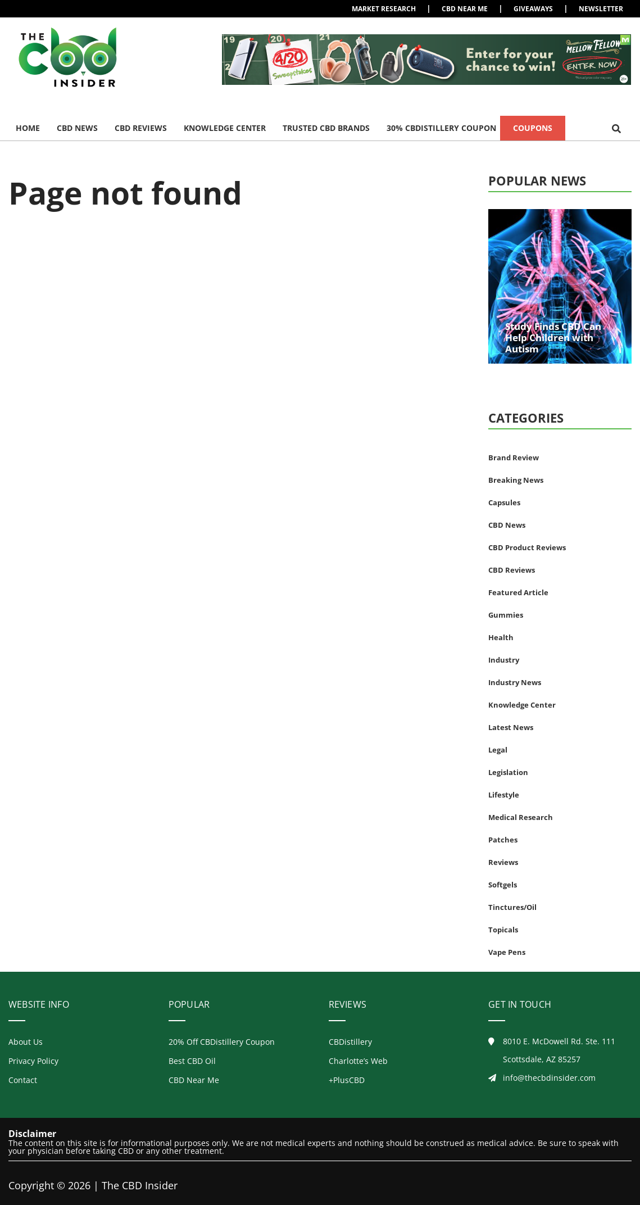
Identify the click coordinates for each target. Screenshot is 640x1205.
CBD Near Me (465, 8)
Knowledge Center (225, 128)
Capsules (504, 502)
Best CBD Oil (192, 1060)
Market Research (384, 8)
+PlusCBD (347, 1080)
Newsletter (601, 8)
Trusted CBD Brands (326, 128)
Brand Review (513, 457)
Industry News (514, 682)
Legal (497, 750)
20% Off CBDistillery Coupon (222, 1041)
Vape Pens (506, 952)
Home (28, 128)
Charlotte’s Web (358, 1060)
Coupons (532, 128)
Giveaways (533, 8)
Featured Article (518, 592)
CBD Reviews (141, 128)
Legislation (508, 772)
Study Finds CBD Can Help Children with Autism (553, 337)
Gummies (505, 615)
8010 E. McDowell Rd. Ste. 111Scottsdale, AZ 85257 (551, 1050)
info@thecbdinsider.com (542, 1077)
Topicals (503, 930)
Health (501, 637)
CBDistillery (350, 1041)
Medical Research (520, 817)
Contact (22, 1080)
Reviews (503, 862)
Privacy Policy (33, 1060)
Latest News (510, 727)
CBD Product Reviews (527, 547)
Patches (503, 840)
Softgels (502, 885)
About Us (25, 1041)
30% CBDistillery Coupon (441, 128)
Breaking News (515, 480)
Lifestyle (503, 795)
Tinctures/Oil (512, 907)
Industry (503, 660)
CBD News (77, 128)
